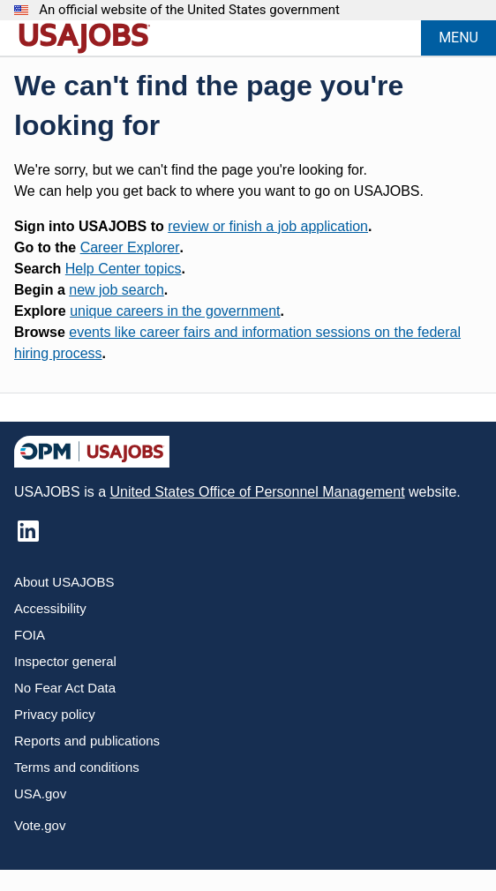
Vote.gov (39, 825)
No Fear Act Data (65, 687)
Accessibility (50, 608)
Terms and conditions (76, 767)
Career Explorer (130, 247)
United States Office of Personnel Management (256, 491)
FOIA (29, 634)
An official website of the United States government (189, 10)
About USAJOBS (64, 581)
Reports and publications (87, 740)
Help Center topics (123, 268)
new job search (116, 289)
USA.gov (40, 793)
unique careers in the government (175, 310)
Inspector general (65, 661)
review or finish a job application (268, 226)
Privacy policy (54, 714)
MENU (458, 37)
